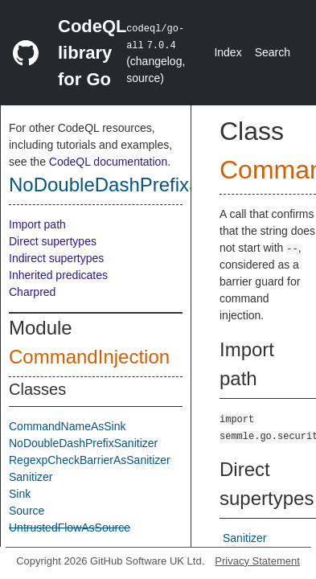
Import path (37, 224)
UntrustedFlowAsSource (69, 527)
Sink (20, 493)
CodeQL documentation (108, 161)
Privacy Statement (257, 561)
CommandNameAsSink (67, 426)
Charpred (32, 291)
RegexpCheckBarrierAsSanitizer (89, 460)
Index (227, 52)
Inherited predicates (58, 275)
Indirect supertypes (56, 258)
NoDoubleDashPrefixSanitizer (136, 184)
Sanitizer (30, 476)
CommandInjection (89, 357)
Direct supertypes (52, 241)
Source (26, 510)
